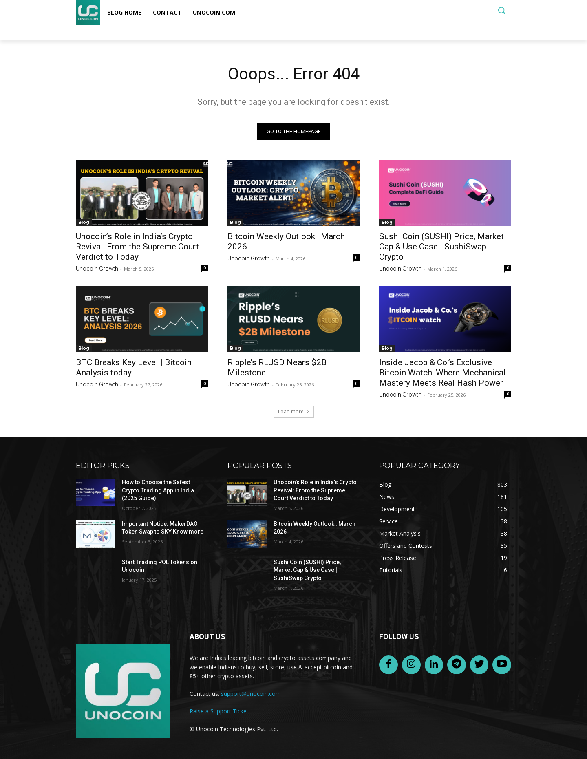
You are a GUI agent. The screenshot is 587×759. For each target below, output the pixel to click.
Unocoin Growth (97, 268)
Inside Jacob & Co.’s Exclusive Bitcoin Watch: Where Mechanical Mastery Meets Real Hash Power (442, 372)
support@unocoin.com (251, 693)
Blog (83, 222)
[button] (501, 10)
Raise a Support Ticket (219, 711)
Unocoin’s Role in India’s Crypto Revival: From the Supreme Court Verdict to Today (137, 247)
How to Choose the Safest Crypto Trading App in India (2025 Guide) (158, 490)
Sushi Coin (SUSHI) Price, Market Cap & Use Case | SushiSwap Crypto (441, 247)
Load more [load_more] (293, 411)
